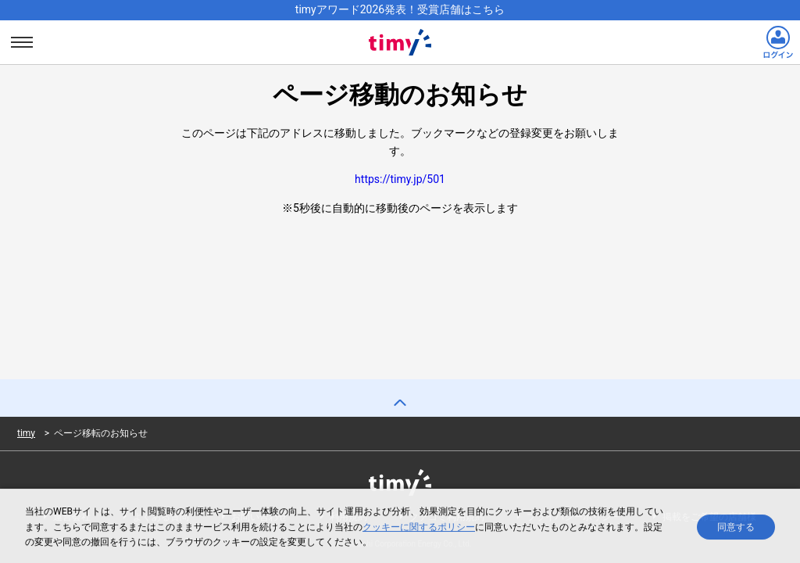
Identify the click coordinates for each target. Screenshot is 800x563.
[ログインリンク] (778, 42)
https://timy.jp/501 (400, 179)
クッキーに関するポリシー (418, 528)
